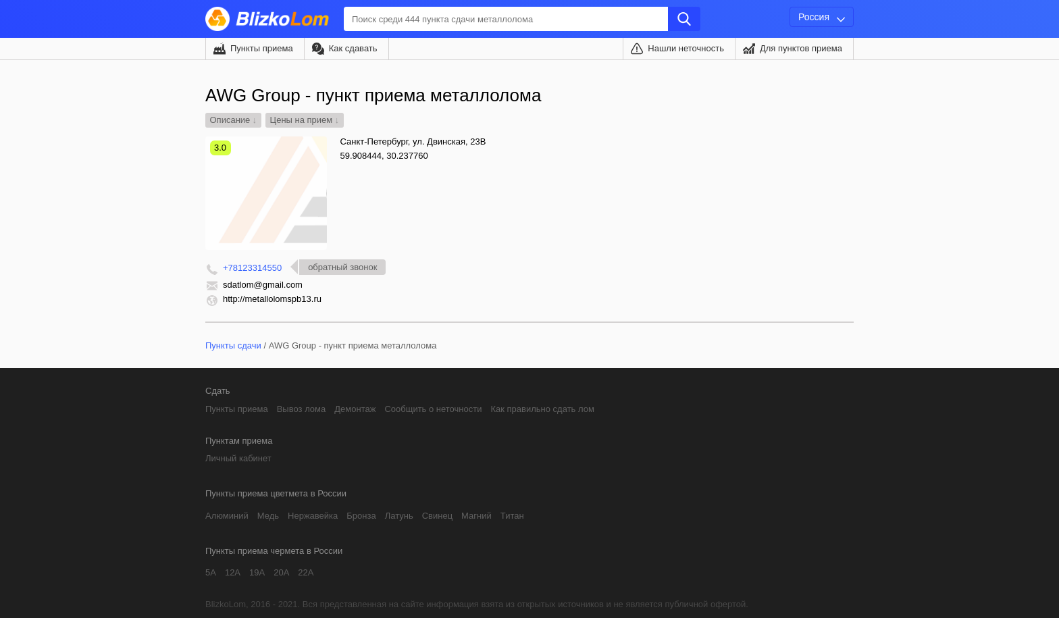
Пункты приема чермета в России (273, 551)
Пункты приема (261, 48)
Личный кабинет (238, 458)
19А (257, 572)
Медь (268, 516)
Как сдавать (353, 48)
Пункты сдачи (233, 345)
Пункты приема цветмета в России (275, 493)
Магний (476, 516)
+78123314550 (252, 268)
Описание (230, 120)
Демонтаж (355, 409)
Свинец (437, 516)
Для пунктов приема (801, 48)
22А (305, 572)
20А (281, 572)
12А (232, 572)
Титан (512, 516)
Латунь (399, 516)
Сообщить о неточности (433, 409)
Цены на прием (301, 120)
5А (210, 572)
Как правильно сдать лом (542, 409)
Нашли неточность (686, 48)
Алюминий (227, 516)
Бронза (361, 516)
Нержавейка (313, 516)
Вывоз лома (301, 409)
